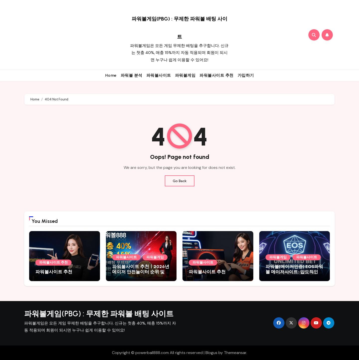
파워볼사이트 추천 (216, 75)
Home (111, 75)
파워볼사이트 (158, 75)
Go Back (179, 181)
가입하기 (246, 75)
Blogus (211, 352)
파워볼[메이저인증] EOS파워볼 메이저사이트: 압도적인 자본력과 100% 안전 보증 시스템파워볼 (295, 275)
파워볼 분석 (131, 75)
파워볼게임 (185, 75)
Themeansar (235, 352)
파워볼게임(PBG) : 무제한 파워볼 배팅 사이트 (99, 313)
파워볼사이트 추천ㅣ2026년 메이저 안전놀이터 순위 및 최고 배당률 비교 (141, 272)
